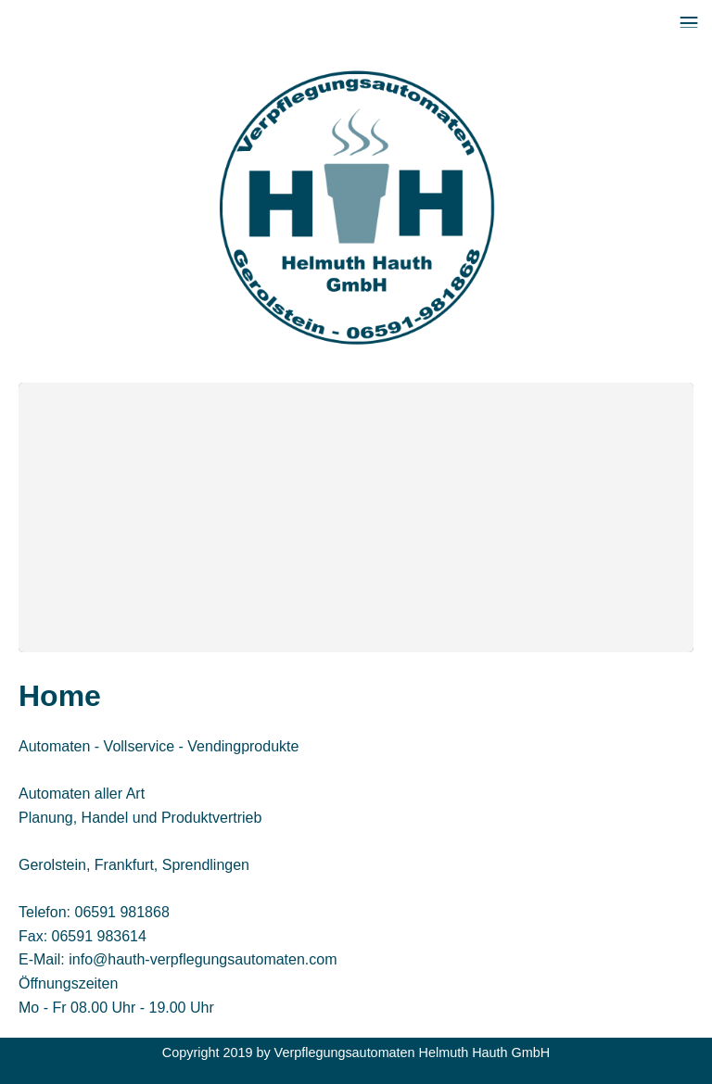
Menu (689, 14)
